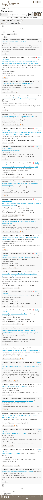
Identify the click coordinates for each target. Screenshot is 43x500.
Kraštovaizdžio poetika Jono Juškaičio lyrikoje (14, 314)
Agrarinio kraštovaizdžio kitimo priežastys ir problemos (17, 83)
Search (9, 8)
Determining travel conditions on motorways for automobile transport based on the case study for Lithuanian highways (21, 133)
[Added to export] (7, 54)
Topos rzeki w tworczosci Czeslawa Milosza (14, 42)
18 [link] (13, 32)
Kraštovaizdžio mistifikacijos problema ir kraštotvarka (17, 257)
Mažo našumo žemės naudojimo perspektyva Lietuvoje (17, 471)
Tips (3, 20)
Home (3, 8)
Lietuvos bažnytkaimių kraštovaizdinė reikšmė (14, 386)
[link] (2, 32)
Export (19, 20)
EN (10, 124)
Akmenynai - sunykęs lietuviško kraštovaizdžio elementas (18, 116)
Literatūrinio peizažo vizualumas (11, 453)
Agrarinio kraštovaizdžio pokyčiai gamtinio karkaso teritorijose (19, 98)
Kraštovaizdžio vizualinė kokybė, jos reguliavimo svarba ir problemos (21, 350)
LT (4, 92)
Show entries (6, 37)
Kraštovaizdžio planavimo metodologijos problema (16, 296)
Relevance (11, 34)
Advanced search (37, 12)
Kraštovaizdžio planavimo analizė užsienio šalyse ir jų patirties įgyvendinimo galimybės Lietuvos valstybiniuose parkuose (19, 275)
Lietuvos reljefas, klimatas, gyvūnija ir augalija (14, 433)
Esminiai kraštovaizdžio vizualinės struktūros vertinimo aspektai (20, 167)
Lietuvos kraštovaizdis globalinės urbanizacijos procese (17, 401)
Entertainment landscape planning (11, 150)
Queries (10, 20)
